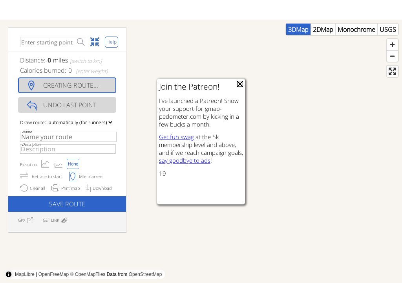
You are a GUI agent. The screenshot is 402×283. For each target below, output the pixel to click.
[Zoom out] (392, 56)
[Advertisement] (143, 265)
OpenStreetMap (145, 274)
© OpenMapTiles (88, 274)
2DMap (323, 29)
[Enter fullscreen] (392, 71)
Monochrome (356, 29)
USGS (388, 29)
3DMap (298, 29)
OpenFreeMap (53, 274)
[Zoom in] (392, 44)
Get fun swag (176, 137)
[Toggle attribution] (8, 274)
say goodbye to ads (184, 160)
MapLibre (25, 274)
